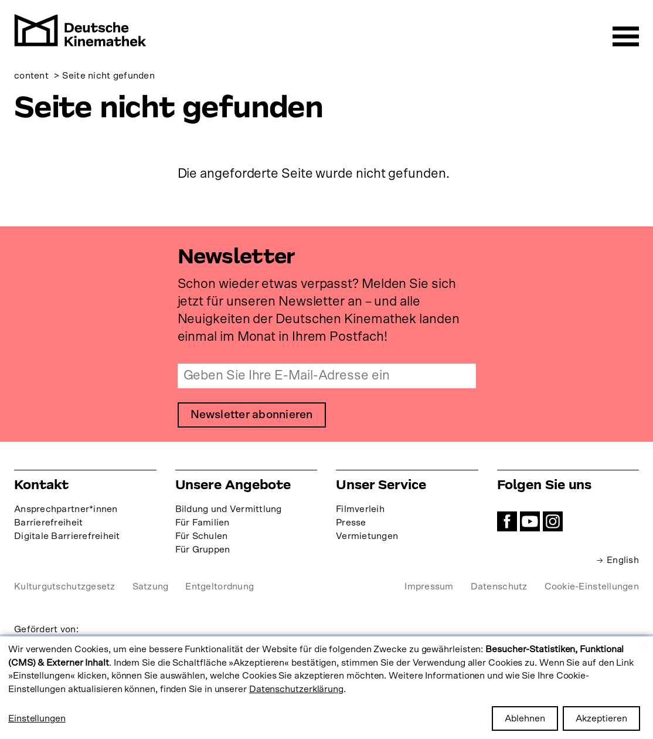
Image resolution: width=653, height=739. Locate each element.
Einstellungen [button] (37, 718)
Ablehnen (525, 718)
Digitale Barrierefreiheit (67, 536)
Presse (351, 523)
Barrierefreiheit (48, 523)
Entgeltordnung (219, 587)
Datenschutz (499, 587)
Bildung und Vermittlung (228, 509)
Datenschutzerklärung (296, 689)
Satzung (150, 587)
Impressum (428, 587)
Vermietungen (367, 536)
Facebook (507, 522)
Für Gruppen (202, 550)
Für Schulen (201, 536)
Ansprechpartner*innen (66, 509)
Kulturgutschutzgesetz (64, 587)
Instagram (553, 522)
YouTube (530, 522)
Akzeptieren (601, 718)
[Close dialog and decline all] (644, 643)
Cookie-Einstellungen (592, 587)
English (623, 560)
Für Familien (202, 523)
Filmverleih (360, 509)
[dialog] (326, 687)
